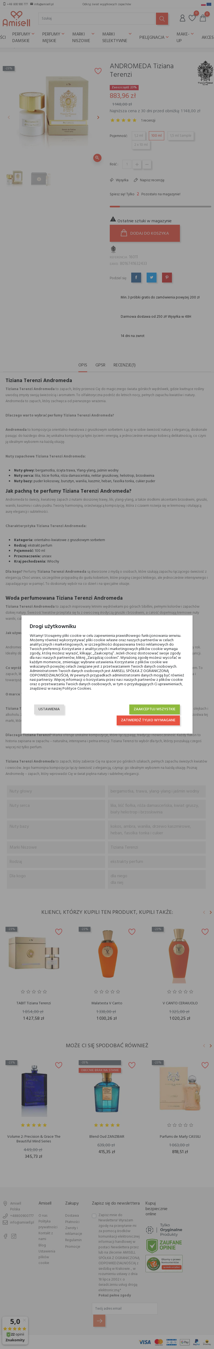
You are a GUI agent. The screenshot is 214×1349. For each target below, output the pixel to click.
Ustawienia (49, 709)
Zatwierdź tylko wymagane (148, 720)
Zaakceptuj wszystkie (154, 709)
